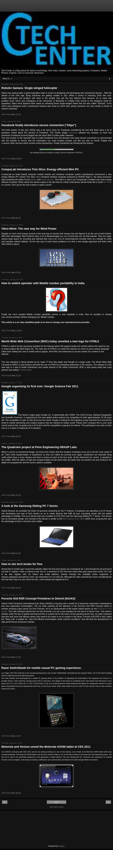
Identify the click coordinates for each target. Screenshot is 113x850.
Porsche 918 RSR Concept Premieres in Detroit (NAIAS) (38, 598)
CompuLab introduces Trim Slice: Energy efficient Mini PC (40, 169)
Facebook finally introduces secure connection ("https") (38, 125)
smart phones (47, 179)
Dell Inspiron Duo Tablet (74, 519)
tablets (34, 179)
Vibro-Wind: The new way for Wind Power (28, 228)
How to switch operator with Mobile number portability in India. (43, 283)
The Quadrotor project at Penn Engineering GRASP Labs (39, 447)
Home (56, 802)
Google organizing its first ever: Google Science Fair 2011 (39, 386)
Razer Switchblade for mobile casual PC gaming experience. (41, 667)
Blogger (61, 846)
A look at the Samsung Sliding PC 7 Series (29, 505)
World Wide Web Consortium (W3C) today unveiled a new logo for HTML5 (50, 341)
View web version (56, 807)
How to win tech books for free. (22, 564)
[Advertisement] (56, 7)
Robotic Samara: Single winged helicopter (29, 88)
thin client (107, 182)
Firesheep (73, 133)
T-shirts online (25, 370)
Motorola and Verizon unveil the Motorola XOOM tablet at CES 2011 (45, 746)
